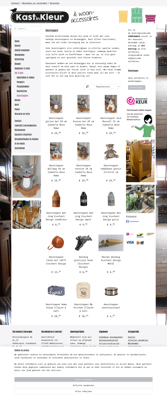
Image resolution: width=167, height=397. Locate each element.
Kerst (17, 104)
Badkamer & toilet (22, 68)
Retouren (54, 3)
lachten (117, 359)
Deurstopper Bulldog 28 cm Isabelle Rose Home (56, 170)
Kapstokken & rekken (25, 77)
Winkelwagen (136, 87)
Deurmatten (22, 90)
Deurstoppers (22, 95)
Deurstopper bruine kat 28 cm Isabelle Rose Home (83, 123)
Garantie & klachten (23, 134)
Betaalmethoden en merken (26, 138)
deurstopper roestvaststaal (111, 306)
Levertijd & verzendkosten (25, 125)
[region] (66, 386)
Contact (15, 3)
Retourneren (20, 129)
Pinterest (131, 216)
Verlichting (19, 59)
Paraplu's (20, 81)
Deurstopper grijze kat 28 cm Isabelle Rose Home (56, 123)
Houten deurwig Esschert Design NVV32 (111, 260)
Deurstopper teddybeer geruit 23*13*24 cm (110, 168)
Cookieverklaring (108, 346)
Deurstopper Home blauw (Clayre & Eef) (56, 307)
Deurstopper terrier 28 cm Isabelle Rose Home (83, 170)
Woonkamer (20, 54)
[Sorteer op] (102, 86)
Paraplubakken (23, 86)
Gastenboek (20, 147)
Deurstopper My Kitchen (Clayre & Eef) (83, 307)
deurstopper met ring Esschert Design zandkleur (56, 216)
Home (17, 41)
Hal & (131, 356)
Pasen (17, 109)
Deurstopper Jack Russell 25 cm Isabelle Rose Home (110, 123)
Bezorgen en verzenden (34, 3)
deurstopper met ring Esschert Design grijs (111, 216)
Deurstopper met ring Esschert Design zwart (83, 216)
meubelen (142, 340)
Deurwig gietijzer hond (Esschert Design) (83, 262)
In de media (20, 143)
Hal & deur (19, 72)
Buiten (17, 99)
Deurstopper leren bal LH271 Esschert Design (56, 260)
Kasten (17, 45)
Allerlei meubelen (22, 50)
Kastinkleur (132, 221)
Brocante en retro (22, 113)
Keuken (18, 63)
